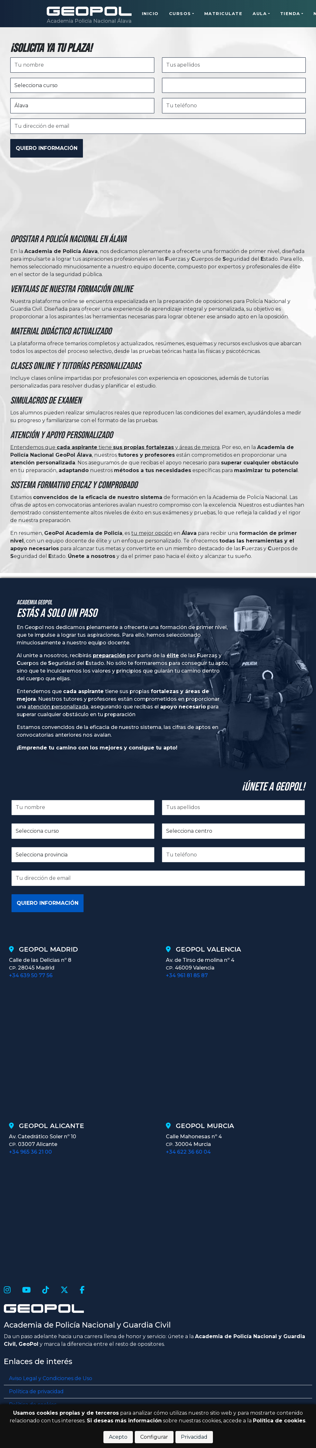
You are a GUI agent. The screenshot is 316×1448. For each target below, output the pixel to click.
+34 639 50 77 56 (31, 975)
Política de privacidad (36, 1391)
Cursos (180, 14)
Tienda (290, 14)
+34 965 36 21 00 (30, 1152)
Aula (260, 14)
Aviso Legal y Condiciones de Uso (50, 1378)
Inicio (150, 14)
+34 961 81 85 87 (187, 975)
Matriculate (223, 14)
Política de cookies (279, 1421)
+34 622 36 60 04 (188, 1152)
